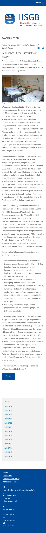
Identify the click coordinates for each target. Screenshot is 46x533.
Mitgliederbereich (10, 482)
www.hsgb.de (8, 526)
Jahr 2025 (8, 411)
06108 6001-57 (9, 515)
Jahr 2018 (8, 440)
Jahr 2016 (8, 448)
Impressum (7, 476)
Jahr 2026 (8, 406)
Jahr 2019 (8, 436)
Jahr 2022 (8, 423)
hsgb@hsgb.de (8, 520)
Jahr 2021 (8, 427)
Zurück (8, 376)
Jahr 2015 (8, 452)
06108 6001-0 (8, 509)
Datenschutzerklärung (11, 479)
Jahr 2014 (8, 456)
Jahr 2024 (8, 415)
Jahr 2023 (8, 419)
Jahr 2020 (8, 431)
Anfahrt (6, 473)
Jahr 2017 (8, 444)
